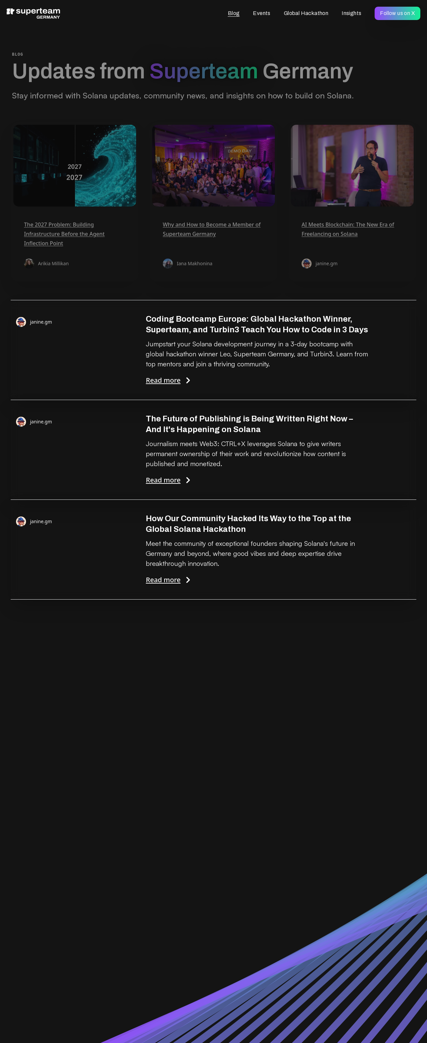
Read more (258, 380)
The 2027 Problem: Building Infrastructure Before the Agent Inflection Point (64, 235)
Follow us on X (397, 13)
